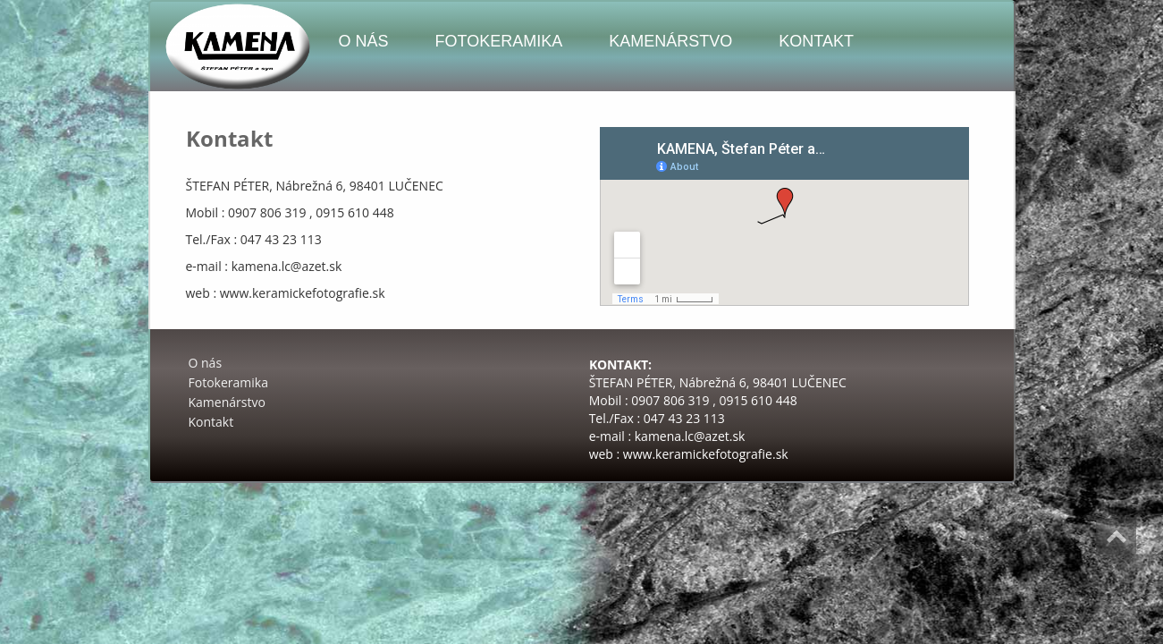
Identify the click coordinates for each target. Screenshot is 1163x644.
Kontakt (816, 41)
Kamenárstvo (670, 41)
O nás (364, 41)
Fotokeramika (499, 41)
